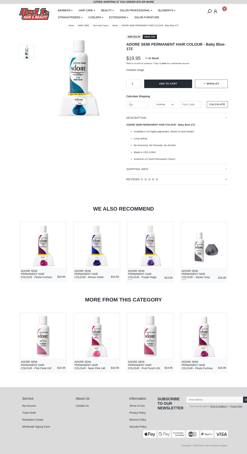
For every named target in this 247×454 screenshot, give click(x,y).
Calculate (217, 104)
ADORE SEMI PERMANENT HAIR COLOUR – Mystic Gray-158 (196, 275)
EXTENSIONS (117, 17)
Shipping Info (137, 169)
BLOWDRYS (165, 10)
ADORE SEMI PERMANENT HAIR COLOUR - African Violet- (89, 274)
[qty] (137, 104)
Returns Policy (137, 419)
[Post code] (190, 104)
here (164, 63)
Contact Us (82, 405)
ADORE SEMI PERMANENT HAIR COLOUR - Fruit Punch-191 (144, 365)
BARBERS (64, 10)
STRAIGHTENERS (69, 17)
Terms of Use (137, 405)
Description (136, 117)
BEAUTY (106, 10)
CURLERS (95, 17)
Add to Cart (168, 83)
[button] (211, 84)
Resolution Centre (32, 419)
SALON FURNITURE (146, 17)
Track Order (29, 412)
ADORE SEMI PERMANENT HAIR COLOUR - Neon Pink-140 (89, 365)
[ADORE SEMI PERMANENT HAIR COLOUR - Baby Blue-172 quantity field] (133, 84)
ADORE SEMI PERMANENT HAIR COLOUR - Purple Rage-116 (142, 275)
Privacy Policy (137, 412)
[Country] (163, 104)
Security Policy (138, 426)
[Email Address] (214, 400)
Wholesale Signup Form (36, 426)
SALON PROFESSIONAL (135, 10)
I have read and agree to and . (214, 406)
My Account (29, 405)
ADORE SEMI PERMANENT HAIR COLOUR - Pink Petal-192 (36, 365)
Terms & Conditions (218, 406)
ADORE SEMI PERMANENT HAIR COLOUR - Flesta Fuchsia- (36, 274)
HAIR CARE (86, 10)
